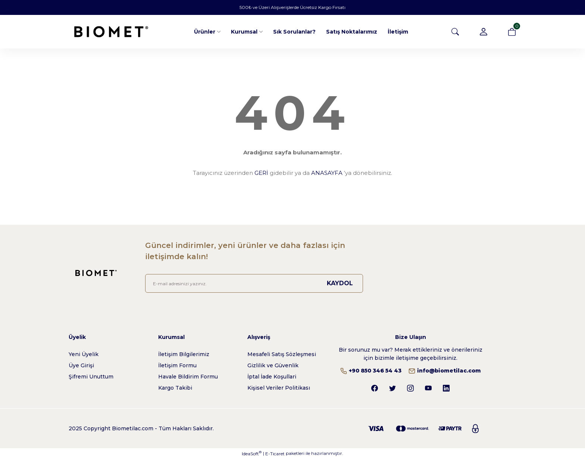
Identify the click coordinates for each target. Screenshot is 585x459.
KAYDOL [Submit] (340, 283)
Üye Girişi (81, 365)
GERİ (261, 172)
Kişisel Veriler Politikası (278, 387)
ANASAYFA (326, 172)
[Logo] (111, 31)
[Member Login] (483, 32)
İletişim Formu (177, 365)
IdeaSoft (252, 453)
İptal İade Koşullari (271, 376)
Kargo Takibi (175, 387)
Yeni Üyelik (83, 354)
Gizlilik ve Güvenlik (272, 365)
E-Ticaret (275, 453)
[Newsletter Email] (254, 283)
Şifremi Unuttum (91, 376)
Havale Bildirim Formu (188, 376)
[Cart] (511, 32)
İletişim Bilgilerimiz (183, 354)
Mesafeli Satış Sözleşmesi (281, 354)
